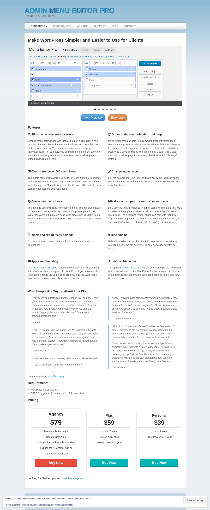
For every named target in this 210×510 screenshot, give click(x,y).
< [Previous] (32, 74)
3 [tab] (103, 109)
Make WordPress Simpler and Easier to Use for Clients (85, 40)
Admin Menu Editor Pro (69, 10)
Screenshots (62, 26)
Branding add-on (46, 267)
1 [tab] (95, 109)
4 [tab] (107, 109)
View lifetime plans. (73, 478)
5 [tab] (111, 109)
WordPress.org (56, 376)
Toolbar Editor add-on (133, 267)
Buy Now (56, 463)
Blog (115, 26)
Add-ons (82, 26)
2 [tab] (99, 109)
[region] (105, 76)
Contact (130, 26)
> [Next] (178, 74)
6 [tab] (115, 109)
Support (100, 26)
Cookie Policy (66, 505)
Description (39, 26)
